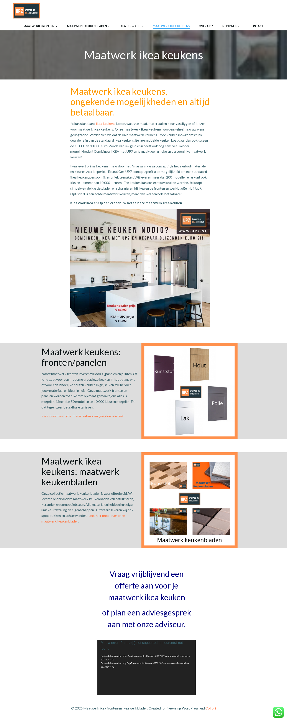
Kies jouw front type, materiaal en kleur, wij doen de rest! (83, 416)
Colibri (210, 708)
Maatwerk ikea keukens (171, 26)
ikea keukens (105, 124)
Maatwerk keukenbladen (89, 26)
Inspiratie (231, 26)
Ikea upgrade (132, 26)
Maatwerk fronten (40, 26)
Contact (256, 26)
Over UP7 (206, 26)
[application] (146, 668)
